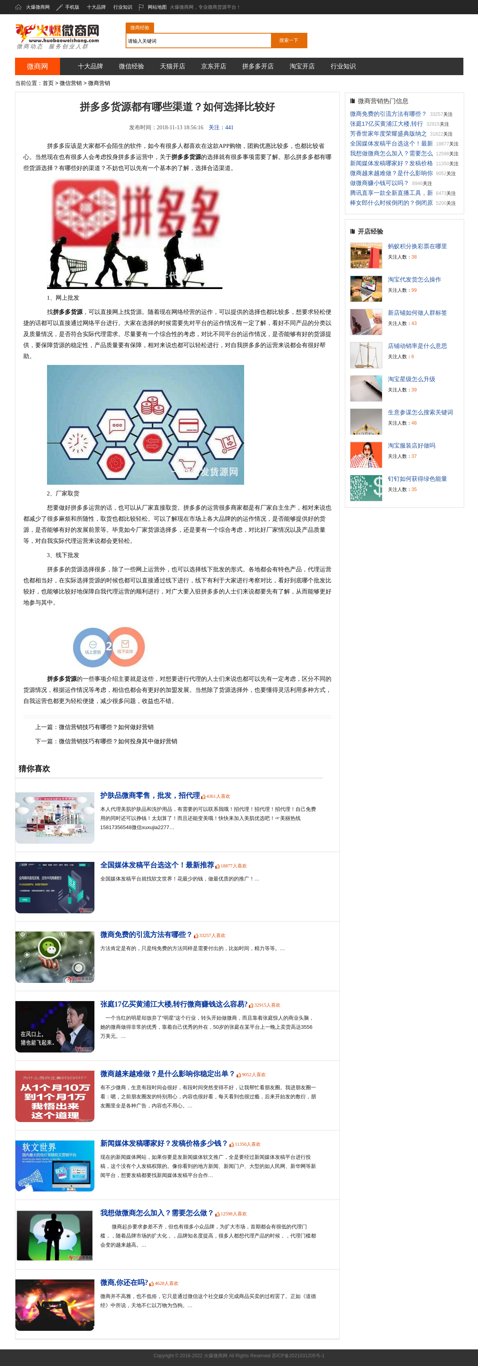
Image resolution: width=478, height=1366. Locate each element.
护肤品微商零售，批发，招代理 (150, 795)
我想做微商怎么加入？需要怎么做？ (157, 1213)
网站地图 (153, 7)
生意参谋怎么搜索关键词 (420, 412)
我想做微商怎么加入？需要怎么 (391, 153)
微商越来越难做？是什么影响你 (391, 173)
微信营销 (71, 83)
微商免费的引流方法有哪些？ (146, 935)
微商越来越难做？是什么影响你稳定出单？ (167, 1074)
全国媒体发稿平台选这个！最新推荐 (157, 865)
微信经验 (131, 66)
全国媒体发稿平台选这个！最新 (391, 143)
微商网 (37, 66)
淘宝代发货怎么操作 (414, 279)
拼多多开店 (258, 66)
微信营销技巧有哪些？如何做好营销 (106, 727)
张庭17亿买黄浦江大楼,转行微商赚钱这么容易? (174, 1004)
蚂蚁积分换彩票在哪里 (417, 246)
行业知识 (122, 7)
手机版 (67, 7)
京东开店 (213, 66)
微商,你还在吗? (124, 1283)
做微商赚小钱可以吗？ (379, 182)
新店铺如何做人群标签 (417, 312)
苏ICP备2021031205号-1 (298, 1355)
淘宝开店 (302, 66)
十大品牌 (96, 7)
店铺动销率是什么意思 (417, 345)
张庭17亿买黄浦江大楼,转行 (386, 123)
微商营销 (99, 83)
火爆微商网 (38, 7)
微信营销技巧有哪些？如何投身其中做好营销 (118, 741)
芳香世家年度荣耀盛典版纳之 (388, 133)
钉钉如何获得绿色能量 (417, 478)
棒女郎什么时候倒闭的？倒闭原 (391, 202)
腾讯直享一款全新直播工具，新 (391, 192)
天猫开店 (172, 66)
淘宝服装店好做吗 (411, 445)
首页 (48, 83)
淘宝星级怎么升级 (411, 379)
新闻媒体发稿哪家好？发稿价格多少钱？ (164, 1143)
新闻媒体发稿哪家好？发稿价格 (391, 163)
